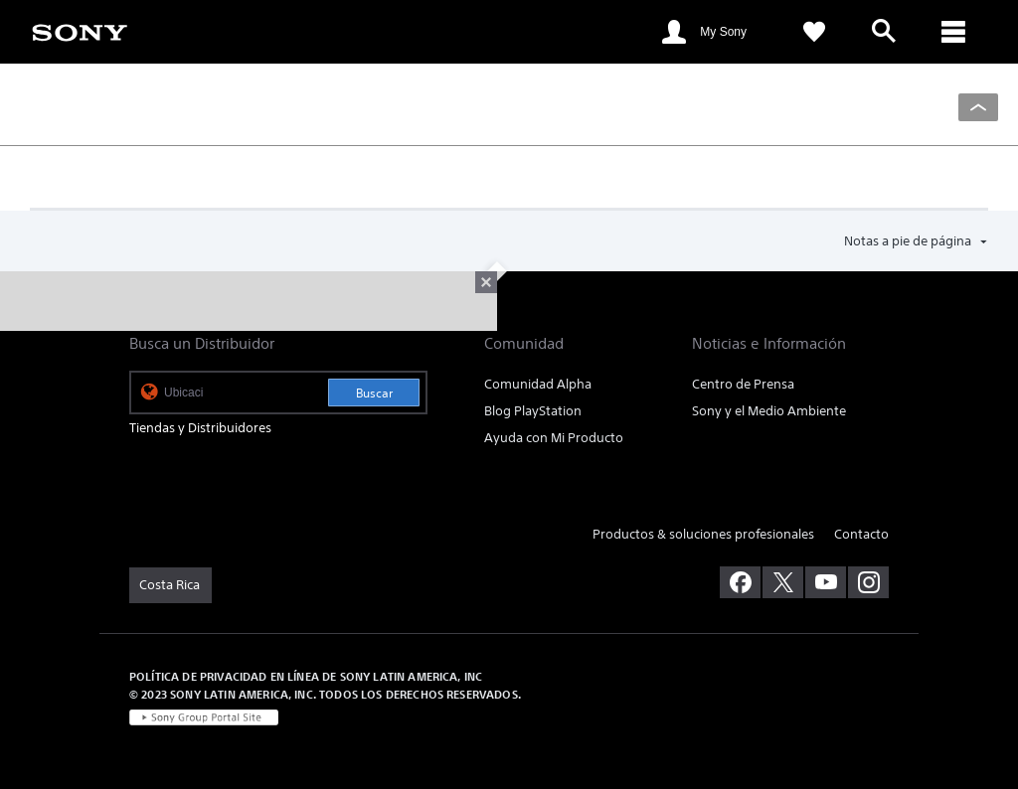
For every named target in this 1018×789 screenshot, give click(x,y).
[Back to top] (978, 107)
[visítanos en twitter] (783, 582)
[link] (79, 31)
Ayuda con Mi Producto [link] (553, 437)
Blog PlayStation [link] (533, 410)
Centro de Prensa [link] (743, 384)
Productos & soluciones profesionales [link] (703, 534)
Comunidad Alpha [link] (538, 384)
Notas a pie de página (909, 241)
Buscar (374, 393)
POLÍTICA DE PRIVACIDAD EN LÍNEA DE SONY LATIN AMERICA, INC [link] (305, 676)
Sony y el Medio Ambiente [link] (769, 410)
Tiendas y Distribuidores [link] (200, 427)
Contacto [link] (861, 534)
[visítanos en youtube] (825, 582)
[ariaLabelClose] (953, 32)
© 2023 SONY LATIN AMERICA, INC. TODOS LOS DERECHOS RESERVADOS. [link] (325, 694)
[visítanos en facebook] (740, 582)
